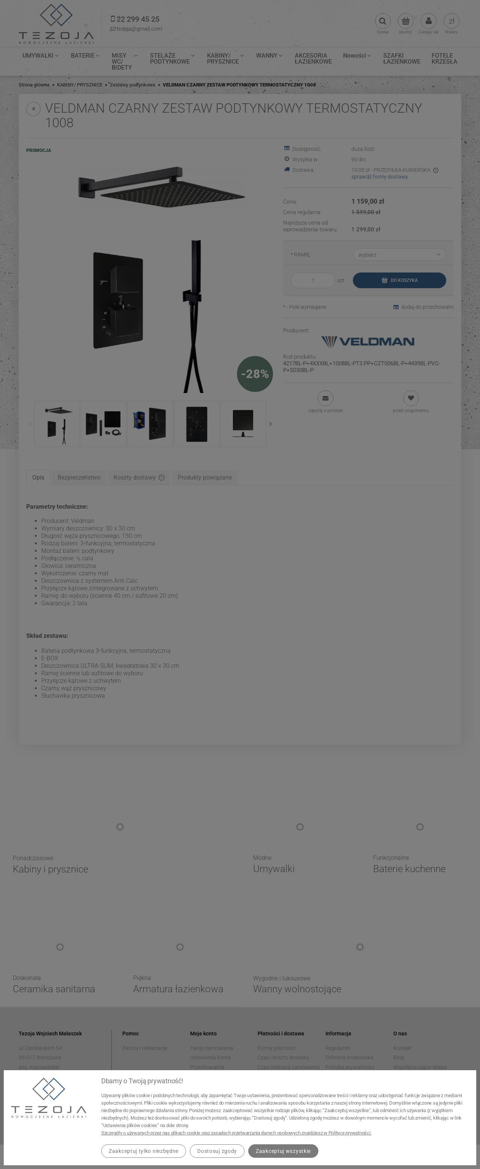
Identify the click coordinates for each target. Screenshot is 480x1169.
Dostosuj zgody (217, 1151)
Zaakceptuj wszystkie (283, 1151)
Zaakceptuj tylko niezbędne (143, 1151)
